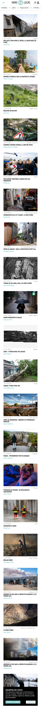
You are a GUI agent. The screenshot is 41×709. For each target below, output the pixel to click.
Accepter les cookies (13, 702)
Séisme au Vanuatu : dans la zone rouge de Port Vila (19, 249)
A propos (36, 8)
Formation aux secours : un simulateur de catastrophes (16, 491)
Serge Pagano (7, 354)
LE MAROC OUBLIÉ (8, 630)
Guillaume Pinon (7, 320)
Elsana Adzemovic (8, 424)
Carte (14, 8)
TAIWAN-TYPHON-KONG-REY (11, 386)
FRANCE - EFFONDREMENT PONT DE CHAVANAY (16, 456)
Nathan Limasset (8, 79)
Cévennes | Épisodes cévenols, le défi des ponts (18, 145)
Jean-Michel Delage (8, 285)
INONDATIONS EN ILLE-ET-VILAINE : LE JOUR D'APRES (18, 215)
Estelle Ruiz (6, 45)
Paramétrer (30, 702)
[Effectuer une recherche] (35, 2)
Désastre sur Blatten (10, 111)
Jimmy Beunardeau (8, 388)
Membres (4, 8)
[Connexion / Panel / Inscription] (38, 2)
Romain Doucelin (8, 458)
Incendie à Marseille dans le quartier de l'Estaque (19, 77)
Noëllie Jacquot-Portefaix (10, 147)
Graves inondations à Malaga (12, 317)
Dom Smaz (6, 113)
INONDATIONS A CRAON (9, 526)
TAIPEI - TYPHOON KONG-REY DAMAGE (14, 352)
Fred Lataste (7, 632)
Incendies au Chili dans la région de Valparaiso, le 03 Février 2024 (20, 595)
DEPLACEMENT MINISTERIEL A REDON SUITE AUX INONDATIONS (16, 180)
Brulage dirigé (8, 560)
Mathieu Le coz (7, 598)
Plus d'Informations (10, 697)
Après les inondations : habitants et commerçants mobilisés (19, 421)
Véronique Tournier (8, 251)
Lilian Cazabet (7, 494)
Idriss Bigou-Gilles (8, 562)
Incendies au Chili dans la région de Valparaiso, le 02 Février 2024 (20, 665)
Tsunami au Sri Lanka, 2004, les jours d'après (17, 283)
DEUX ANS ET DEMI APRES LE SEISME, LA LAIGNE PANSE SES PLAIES (19, 41)
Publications (24, 8)
